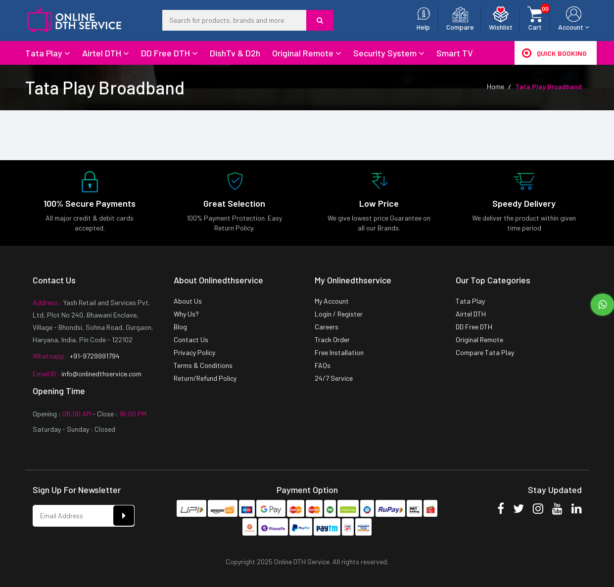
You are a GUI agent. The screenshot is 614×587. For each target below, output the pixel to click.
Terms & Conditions (203, 365)
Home (495, 86)
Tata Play (47, 52)
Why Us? (186, 314)
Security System (389, 52)
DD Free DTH (169, 52)
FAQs (323, 365)
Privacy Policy (194, 352)
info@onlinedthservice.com (101, 373)
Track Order (332, 339)
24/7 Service (334, 378)
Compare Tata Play (485, 352)
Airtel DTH (105, 52)
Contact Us (191, 339)
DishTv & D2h (235, 52)
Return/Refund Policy (205, 378)
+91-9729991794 (94, 356)
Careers (326, 326)
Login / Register (339, 314)
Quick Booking (554, 52)
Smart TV (454, 52)
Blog (180, 326)
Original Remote (306, 52)
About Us (188, 301)
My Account (332, 301)
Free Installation (339, 352)
